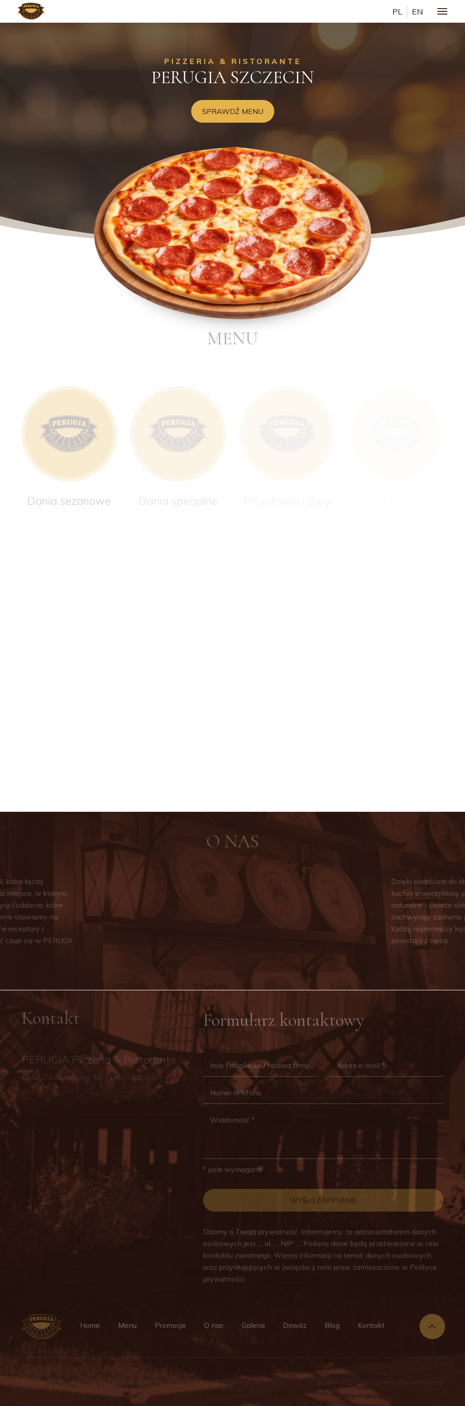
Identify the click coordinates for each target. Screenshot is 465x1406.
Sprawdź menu (232, 111)
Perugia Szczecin (232, 77)
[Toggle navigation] (442, 11)
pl (397, 11)
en (417, 11)
